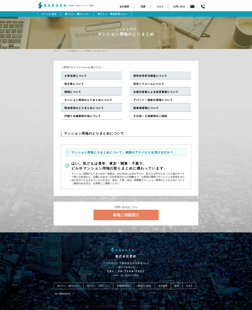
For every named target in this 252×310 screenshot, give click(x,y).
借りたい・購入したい (77, 14)
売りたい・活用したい (98, 285)
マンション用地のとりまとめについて (87, 100)
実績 (143, 6)
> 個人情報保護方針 (62, 293)
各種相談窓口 (123, 285)
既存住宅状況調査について (148, 76)
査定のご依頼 (144, 285)
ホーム (57, 51)
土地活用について (74, 76)
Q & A (160, 6)
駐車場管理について (144, 108)
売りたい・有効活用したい (112, 14)
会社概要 (124, 6)
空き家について (73, 84)
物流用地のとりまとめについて (83, 108)
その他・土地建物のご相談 (148, 116)
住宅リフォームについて (147, 84)
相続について (71, 92)
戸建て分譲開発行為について (81, 116)
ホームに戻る (49, 14)
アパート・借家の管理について (151, 100)
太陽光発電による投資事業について (154, 92)
